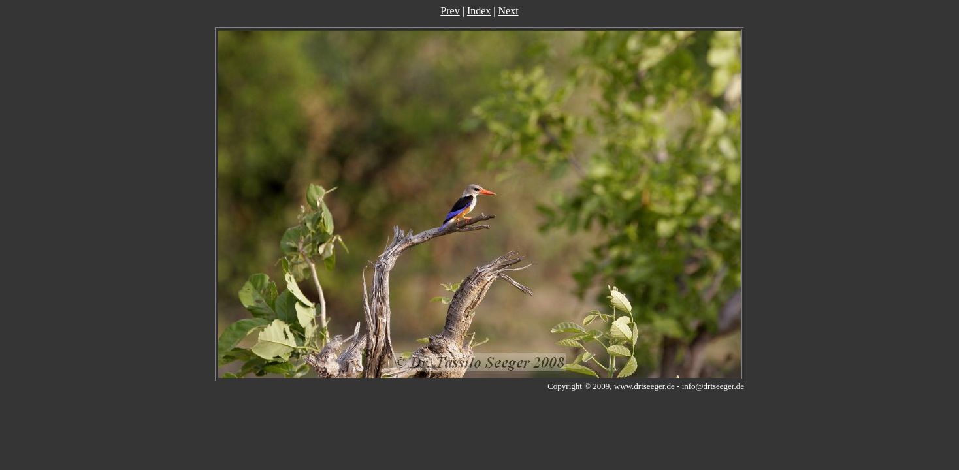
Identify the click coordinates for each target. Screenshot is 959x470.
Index (479, 10)
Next (508, 10)
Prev (449, 10)
